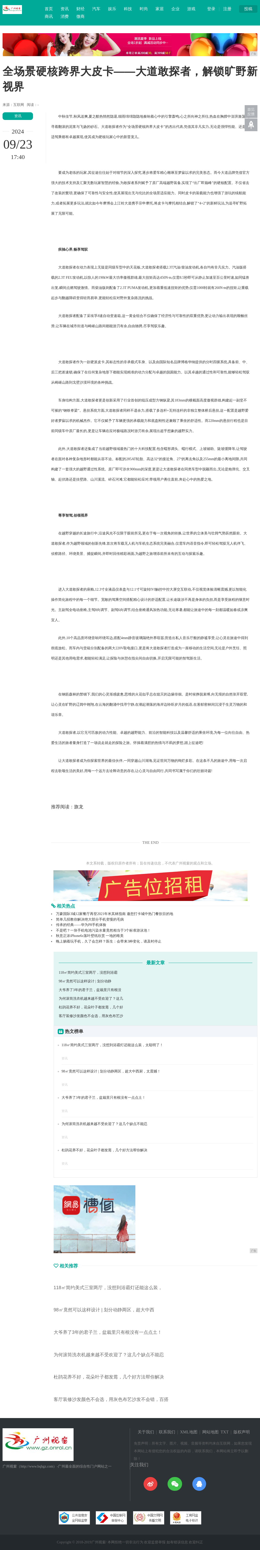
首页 (49, 9)
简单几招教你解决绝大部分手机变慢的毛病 (90, 919)
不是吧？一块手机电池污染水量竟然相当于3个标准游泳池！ (103, 930)
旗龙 (78, 806)
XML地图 (188, 1432)
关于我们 (146, 1432)
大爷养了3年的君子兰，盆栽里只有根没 (90, 990)
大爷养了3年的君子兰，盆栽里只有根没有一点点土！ (104, 1098)
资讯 (65, 9)
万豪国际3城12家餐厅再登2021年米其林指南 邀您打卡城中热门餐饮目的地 (114, 914)
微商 (80, 16)
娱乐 (112, 9)
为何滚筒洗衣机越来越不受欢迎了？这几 (91, 998)
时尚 (144, 9)
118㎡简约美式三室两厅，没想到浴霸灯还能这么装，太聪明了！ (112, 1045)
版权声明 (241, 1432)
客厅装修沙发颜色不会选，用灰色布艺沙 (91, 1016)
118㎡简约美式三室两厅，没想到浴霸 (88, 972)
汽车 (96, 9)
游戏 (191, 9)
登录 (211, 9)
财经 (80, 9)
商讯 (49, 16)
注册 (227, 9)
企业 (175, 9)
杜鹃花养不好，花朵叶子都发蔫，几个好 (91, 1007)
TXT (225, 1432)
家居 (160, 9)
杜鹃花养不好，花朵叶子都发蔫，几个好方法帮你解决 (104, 1150)
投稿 (248, 9)
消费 (65, 16)
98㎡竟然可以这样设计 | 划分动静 (85, 981)
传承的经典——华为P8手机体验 (81, 925)
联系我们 (167, 1432)
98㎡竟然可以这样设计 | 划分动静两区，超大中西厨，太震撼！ (111, 1071)
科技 (128, 9)
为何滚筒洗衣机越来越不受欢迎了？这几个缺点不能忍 (104, 1124)
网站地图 (210, 1432)
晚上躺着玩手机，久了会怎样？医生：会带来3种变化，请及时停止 (108, 941)
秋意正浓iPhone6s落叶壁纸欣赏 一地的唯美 (90, 936)
